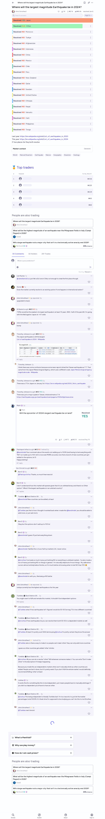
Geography (57, 155)
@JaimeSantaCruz (23, 279)
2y (41, 298)
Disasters (67, 155)
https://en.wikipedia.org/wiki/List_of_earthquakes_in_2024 (44, 139)
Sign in (92, 815)
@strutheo (22, 560)
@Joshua (58, 632)
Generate (87, 149)
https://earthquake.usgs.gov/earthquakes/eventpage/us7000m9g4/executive (45, 397)
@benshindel (21, 452)
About (65, 815)
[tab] (18, 254)
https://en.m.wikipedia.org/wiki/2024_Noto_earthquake (65, 383)
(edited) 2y (45, 449)
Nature (48, 155)
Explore (39, 815)
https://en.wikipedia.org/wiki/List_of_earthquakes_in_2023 (44, 136)
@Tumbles (22, 510)
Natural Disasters (26, 155)
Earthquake (39, 155)
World (15, 155)
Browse (13, 815)
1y (26, 276)
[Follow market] (84, 2)
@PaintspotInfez (24, 474)
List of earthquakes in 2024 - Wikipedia (31, 339)
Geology (76, 155)
